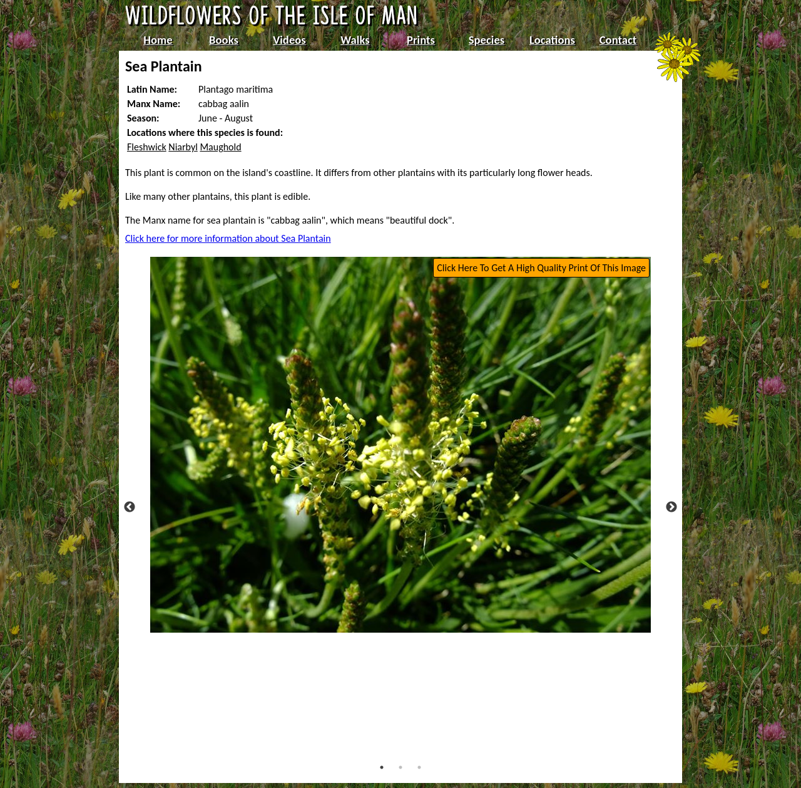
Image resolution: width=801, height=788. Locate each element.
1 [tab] (381, 767)
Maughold (220, 147)
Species (486, 40)
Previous (129, 507)
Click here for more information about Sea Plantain (228, 238)
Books (223, 40)
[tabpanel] (400, 445)
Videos (289, 40)
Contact (618, 40)
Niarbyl (182, 147)
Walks (354, 40)
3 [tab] (419, 767)
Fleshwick (146, 147)
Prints (421, 40)
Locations (552, 40)
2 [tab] (400, 767)
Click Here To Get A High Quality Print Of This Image (541, 268)
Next (671, 507)
